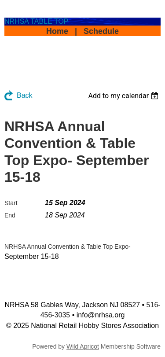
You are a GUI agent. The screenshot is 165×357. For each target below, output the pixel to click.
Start (11, 202)
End (9, 215)
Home (57, 31)
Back (25, 95)
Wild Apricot (82, 346)
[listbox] (124, 95)
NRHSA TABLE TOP (36, 21)
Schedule (101, 31)
